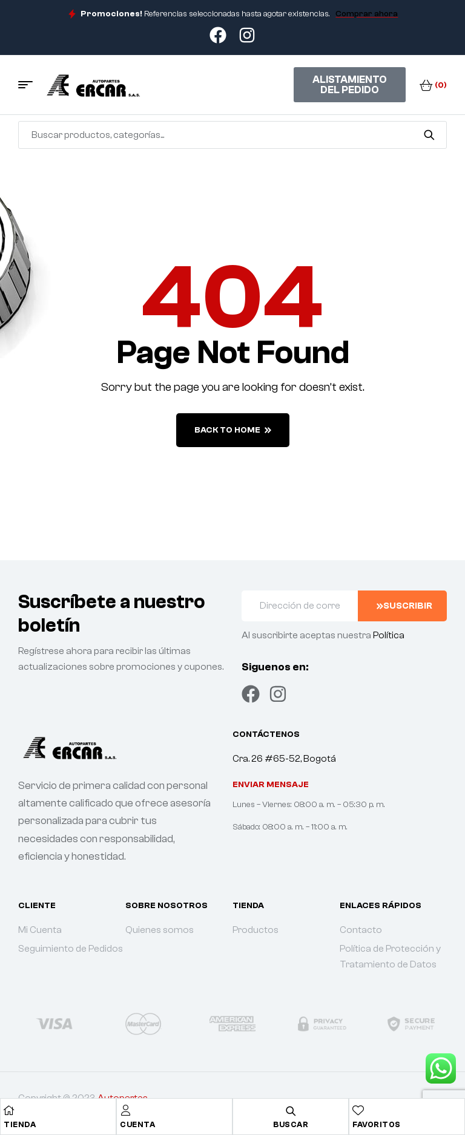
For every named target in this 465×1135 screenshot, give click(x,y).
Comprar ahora (366, 14)
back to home (232, 430)
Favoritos (376, 1124)
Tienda (20, 1124)
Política (388, 635)
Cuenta (137, 1124)
